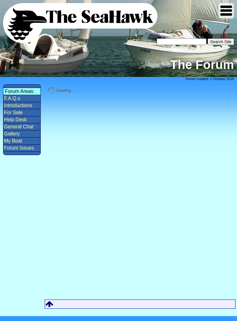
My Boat (13, 140)
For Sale (13, 112)
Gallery (12, 133)
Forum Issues (19, 147)
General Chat (18, 126)
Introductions (18, 105)
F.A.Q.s (12, 98)
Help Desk (15, 119)
